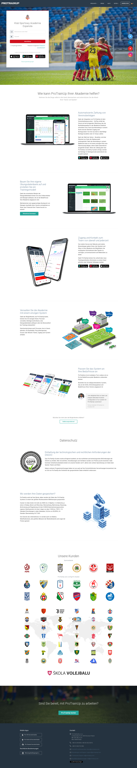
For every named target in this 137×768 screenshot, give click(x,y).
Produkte (94, 3)
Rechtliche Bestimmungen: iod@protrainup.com (85, 758)
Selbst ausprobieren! (68, 421)
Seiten (116, 3)
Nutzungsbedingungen (27, 61)
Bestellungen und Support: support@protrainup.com (86, 752)
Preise (102, 3)
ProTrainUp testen (68, 713)
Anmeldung (125, 3)
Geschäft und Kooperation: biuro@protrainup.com (85, 749)
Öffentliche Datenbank (29, 213)
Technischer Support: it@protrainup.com (83, 755)
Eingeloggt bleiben (17, 45)
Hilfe (109, 3)
